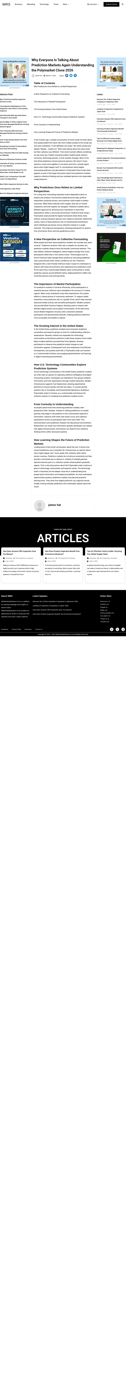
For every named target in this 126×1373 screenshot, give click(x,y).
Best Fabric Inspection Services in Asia (14, 184)
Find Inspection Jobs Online (10, 189)
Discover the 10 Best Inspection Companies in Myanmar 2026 (56, 602)
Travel (52, 4)
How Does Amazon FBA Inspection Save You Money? (53, 610)
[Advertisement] (21, 31)
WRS (6, 4)
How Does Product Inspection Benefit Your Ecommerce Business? (58, 614)
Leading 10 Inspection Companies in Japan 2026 (51, 606)
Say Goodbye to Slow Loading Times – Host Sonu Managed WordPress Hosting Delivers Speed (14, 124)
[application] (64, 4)
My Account (93, 4)
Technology (42, 4)
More (62, 4)
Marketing (30, 4)
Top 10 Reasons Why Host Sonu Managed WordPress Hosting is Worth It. (13, 133)
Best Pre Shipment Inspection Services (14, 193)
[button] (111, 4)
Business (18, 4)
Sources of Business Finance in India (13, 159)
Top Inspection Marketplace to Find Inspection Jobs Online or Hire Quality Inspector (14, 108)
